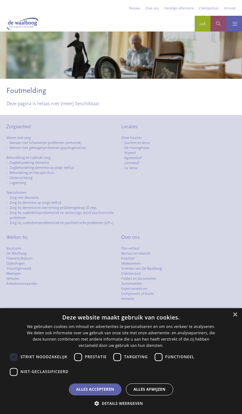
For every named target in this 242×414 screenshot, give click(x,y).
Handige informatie (179, 8)
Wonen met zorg (18, 137)
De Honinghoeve (136, 148)
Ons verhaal (130, 248)
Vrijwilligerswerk (18, 268)
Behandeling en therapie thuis (31, 172)
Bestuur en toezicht (135, 253)
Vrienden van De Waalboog (141, 268)
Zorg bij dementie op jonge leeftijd (35, 202)
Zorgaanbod (18, 126)
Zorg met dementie (23, 197)
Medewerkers (131, 263)
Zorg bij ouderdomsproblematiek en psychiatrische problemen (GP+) (61, 223)
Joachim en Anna (137, 143)
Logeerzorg (17, 183)
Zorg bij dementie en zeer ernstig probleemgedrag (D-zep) (53, 207)
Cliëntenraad (130, 273)
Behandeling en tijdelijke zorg (28, 157)
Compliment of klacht (137, 293)
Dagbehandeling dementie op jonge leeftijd (41, 167)
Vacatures (13, 248)
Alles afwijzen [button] (149, 389)
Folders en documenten (138, 278)
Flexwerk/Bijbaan (19, 258)
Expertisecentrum (134, 288)
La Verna (131, 168)
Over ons (152, 8)
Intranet (230, 8)
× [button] (235, 315)
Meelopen (13, 273)
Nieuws (134, 8)
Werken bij (17, 237)
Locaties (129, 126)
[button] (121, 403)
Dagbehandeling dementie (29, 162)
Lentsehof (131, 163)
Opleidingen (15, 263)
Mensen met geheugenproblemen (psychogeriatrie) (47, 148)
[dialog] (121, 361)
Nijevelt (130, 153)
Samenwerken (131, 283)
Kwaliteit (128, 258)
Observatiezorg (20, 177)
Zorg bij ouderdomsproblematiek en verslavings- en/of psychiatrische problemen (61, 215)
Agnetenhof (132, 158)
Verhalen (12, 278)
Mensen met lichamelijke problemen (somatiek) (45, 143)
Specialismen (16, 192)
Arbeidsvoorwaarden (21, 283)
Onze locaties (131, 137)
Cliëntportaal (209, 8)
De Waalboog (16, 253)
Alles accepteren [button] (95, 389)
